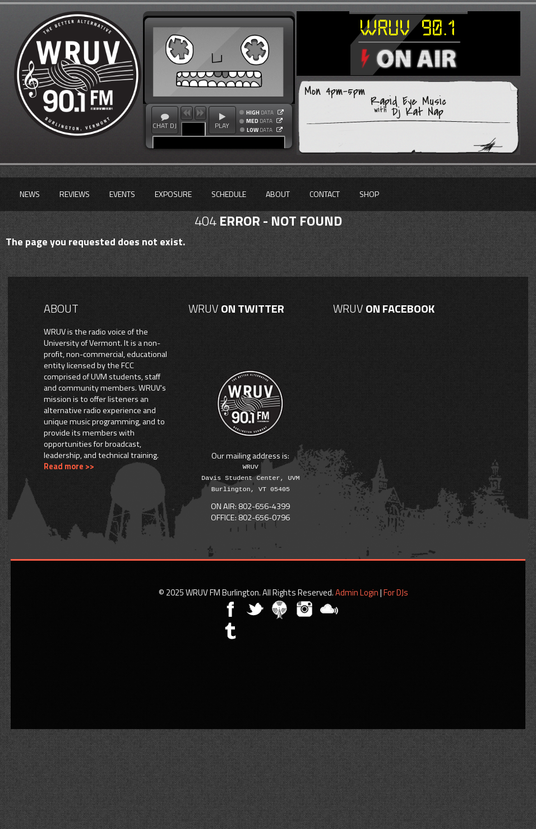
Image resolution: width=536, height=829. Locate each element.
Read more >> (69, 466)
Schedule (228, 194)
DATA (260, 113)
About (278, 194)
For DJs (395, 592)
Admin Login (356, 592)
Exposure (173, 194)
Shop (369, 194)
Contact (324, 194)
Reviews (74, 194)
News (30, 194)
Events (122, 194)
